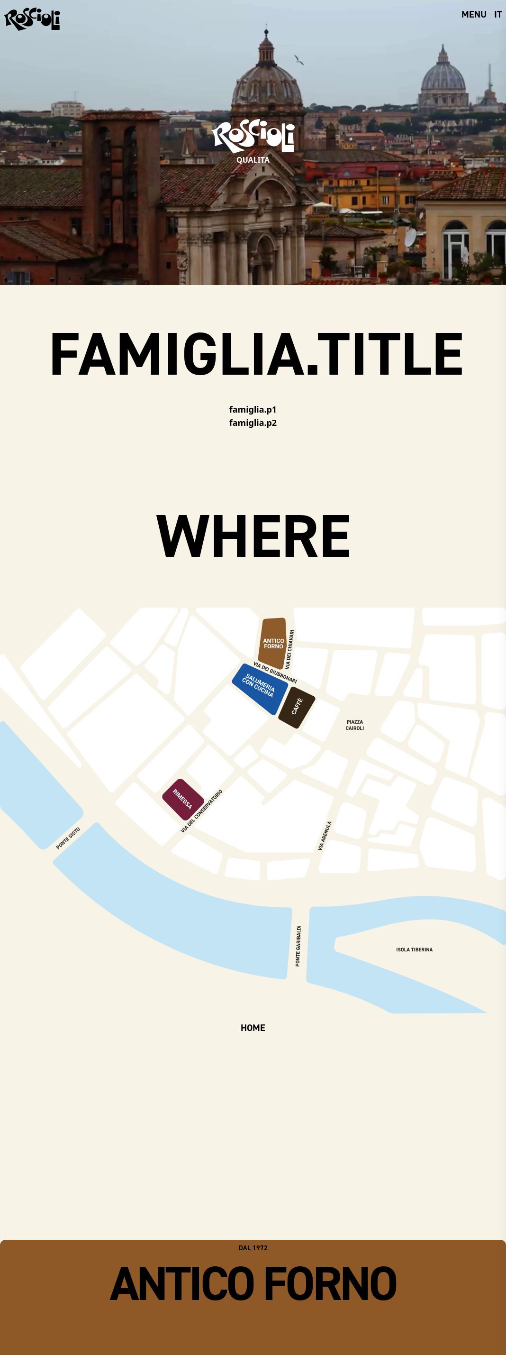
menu (474, 14)
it (498, 14)
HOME (253, 1028)
